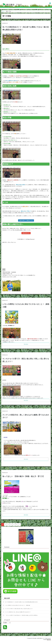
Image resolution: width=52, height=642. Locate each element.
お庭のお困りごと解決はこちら (26, 220)
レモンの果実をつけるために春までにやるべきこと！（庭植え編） (18, 605)
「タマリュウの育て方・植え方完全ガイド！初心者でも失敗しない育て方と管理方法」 (21, 615)
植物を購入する (26, 233)
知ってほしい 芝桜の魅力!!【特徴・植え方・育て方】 (23, 476)
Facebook (6, 547)
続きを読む (26, 344)
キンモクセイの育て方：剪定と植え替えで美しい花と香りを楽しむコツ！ (19, 608)
